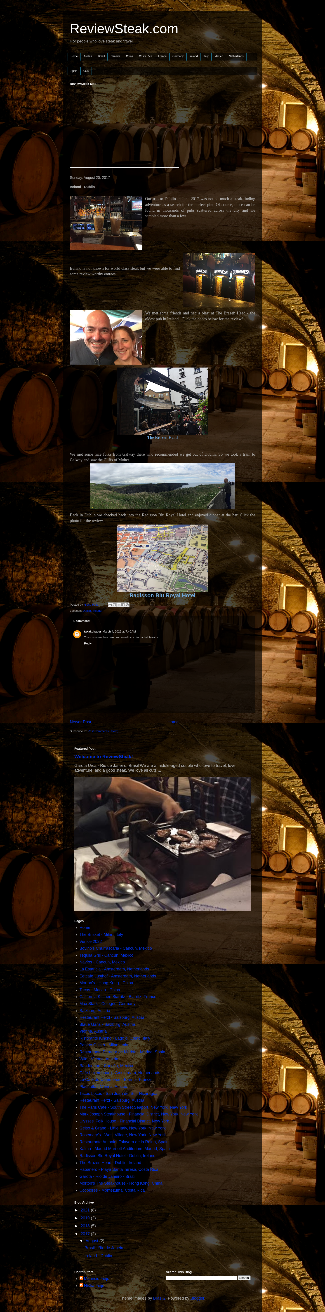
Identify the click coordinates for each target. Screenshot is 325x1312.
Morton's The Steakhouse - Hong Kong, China (121, 1183)
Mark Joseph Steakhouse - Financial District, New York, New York (139, 1114)
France (162, 56)
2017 (86, 1234)
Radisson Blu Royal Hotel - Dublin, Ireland (117, 1155)
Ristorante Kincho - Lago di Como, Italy (115, 1038)
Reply (88, 643)
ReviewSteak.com (124, 28)
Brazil (101, 56)
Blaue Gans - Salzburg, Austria (107, 1024)
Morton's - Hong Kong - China (106, 983)
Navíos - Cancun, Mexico (102, 962)
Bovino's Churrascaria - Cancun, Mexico (116, 948)
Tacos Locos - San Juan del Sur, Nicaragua (119, 1093)
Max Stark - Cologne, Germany (108, 1003)
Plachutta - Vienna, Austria (103, 1086)
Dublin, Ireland (91, 610)
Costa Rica (145, 56)
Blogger (197, 1298)
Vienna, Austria (93, 1031)
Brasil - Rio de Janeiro (105, 1248)
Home (74, 56)
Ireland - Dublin (98, 1255)
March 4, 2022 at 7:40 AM (119, 631)
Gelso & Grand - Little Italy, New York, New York (123, 1128)
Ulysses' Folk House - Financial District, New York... (126, 1121)
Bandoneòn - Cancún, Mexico (106, 1066)
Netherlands (236, 56)
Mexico (218, 56)
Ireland (193, 56)
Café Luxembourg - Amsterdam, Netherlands (120, 1073)
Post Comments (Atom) (103, 731)
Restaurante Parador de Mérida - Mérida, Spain (122, 1052)
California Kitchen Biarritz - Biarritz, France (118, 996)
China (129, 56)
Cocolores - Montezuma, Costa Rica (112, 1190)
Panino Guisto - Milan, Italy (104, 1045)
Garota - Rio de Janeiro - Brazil (108, 1176)
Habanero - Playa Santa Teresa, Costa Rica (119, 1169)
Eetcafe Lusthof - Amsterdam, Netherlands (118, 976)
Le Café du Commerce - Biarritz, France (116, 1079)
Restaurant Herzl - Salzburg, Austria (112, 1017)
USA (86, 71)
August (92, 1241)
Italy (206, 56)
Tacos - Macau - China (100, 990)
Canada (115, 56)
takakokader (92, 631)
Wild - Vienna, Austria (99, 1059)
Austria (88, 56)
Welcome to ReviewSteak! (103, 756)
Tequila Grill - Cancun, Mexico (107, 955)
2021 (86, 1210)
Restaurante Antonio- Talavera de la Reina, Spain (124, 1142)
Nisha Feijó (94, 1285)
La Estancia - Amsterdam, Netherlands (114, 969)
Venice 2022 (91, 941)
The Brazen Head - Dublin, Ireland (110, 1162)
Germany (178, 56)
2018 (86, 1226)
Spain (74, 71)
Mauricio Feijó (96, 1278)
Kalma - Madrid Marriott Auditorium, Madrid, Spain (125, 1148)
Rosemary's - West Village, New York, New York (123, 1135)
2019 (86, 1218)
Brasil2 (159, 1298)
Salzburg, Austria (95, 1010)
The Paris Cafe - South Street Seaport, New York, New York (133, 1107)
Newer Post (80, 722)
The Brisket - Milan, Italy (101, 934)
